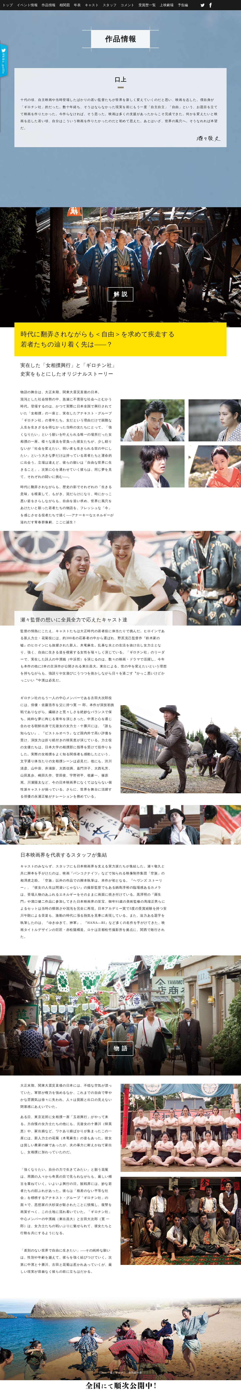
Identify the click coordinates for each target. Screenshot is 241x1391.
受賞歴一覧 (147, 5)
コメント (127, 5)
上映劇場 (167, 5)
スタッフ (109, 5)
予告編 (183, 5)
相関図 (64, 5)
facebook (211, 5)
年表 (77, 5)
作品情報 (48, 5)
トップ (7, 5)
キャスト (92, 5)
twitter (203, 5)
